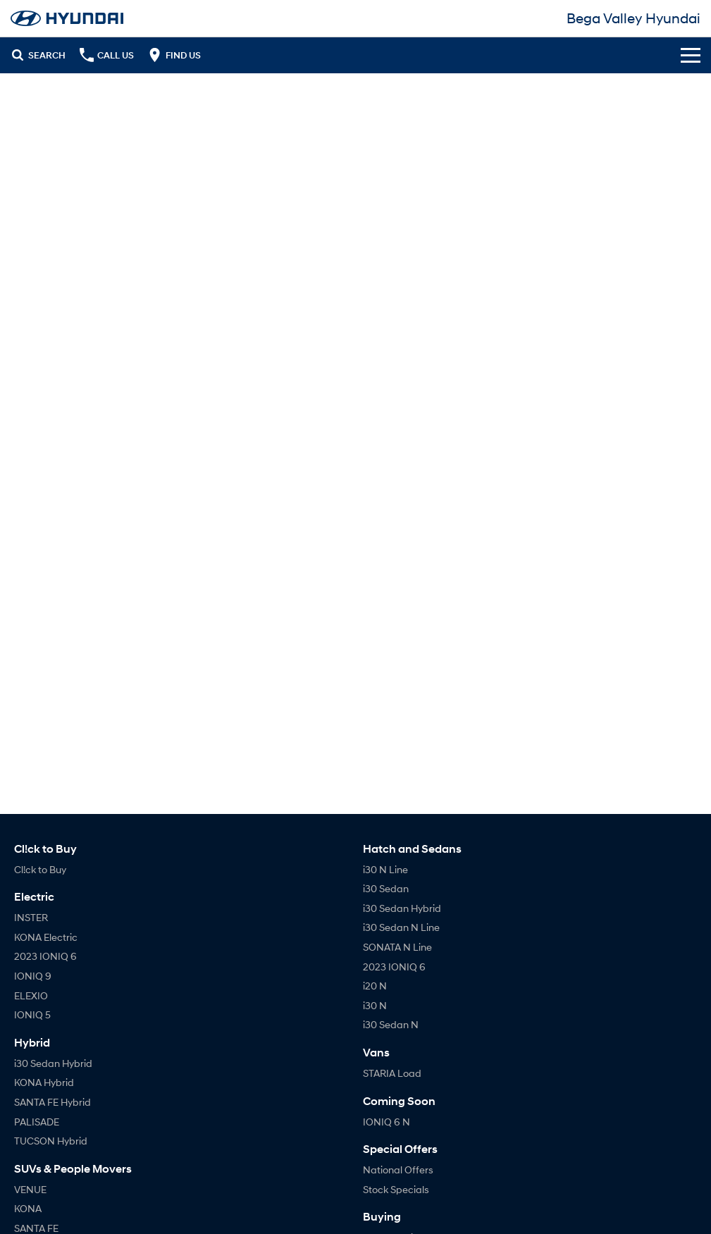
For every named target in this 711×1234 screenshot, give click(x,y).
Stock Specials (396, 1189)
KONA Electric (46, 937)
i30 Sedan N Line (401, 927)
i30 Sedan (386, 888)
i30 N (375, 1005)
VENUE (30, 1189)
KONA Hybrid (44, 1082)
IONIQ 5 (32, 1014)
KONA (28, 1208)
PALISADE (36, 1122)
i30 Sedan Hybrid (53, 1063)
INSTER (31, 917)
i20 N (375, 986)
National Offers (398, 1170)
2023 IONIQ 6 (45, 956)
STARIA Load (392, 1073)
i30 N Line (385, 869)
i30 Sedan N (391, 1024)
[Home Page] (67, 18)
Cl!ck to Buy (40, 869)
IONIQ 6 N (386, 1122)
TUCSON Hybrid (50, 1141)
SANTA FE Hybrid (52, 1102)
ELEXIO (31, 995)
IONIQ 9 (32, 976)
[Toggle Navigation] (690, 55)
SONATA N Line (397, 947)
